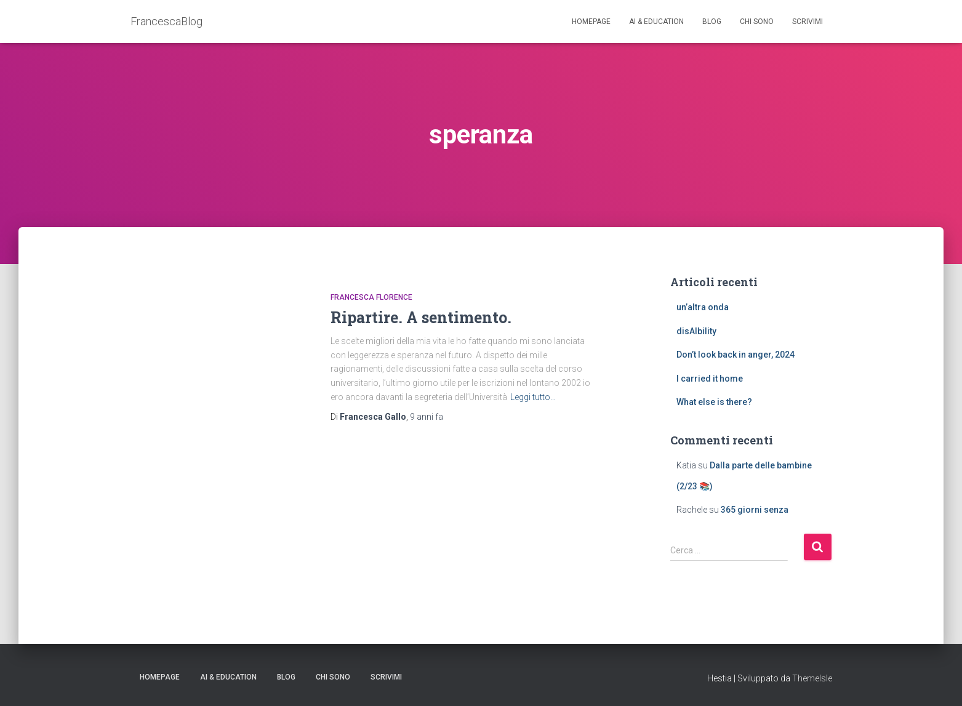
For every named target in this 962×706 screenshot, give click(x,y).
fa (426, 417)
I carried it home (709, 378)
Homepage (591, 21)
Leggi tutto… (533, 397)
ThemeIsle (812, 678)
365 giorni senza (754, 510)
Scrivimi (807, 21)
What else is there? (714, 402)
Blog (711, 21)
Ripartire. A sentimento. (421, 317)
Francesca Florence (371, 297)
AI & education (656, 21)
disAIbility (696, 331)
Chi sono (757, 21)
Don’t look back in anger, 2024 (735, 354)
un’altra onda (702, 307)
